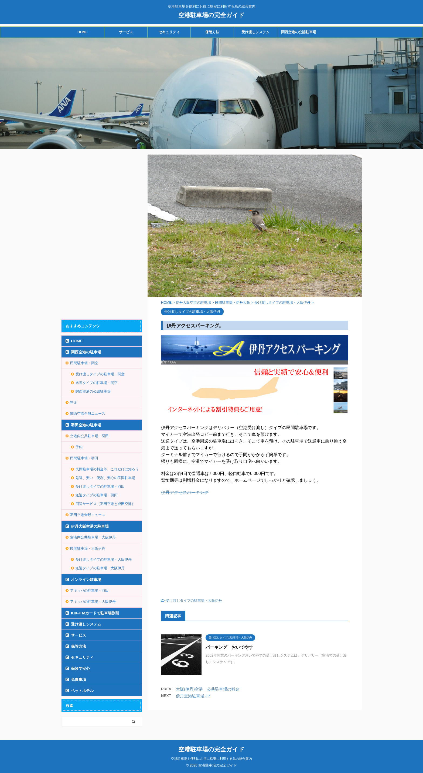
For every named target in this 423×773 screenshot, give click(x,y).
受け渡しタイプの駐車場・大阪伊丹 (194, 600)
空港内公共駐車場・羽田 (89, 436)
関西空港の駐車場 (86, 352)
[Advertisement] (206, 544)
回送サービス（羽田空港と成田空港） (105, 504)
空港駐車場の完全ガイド (211, 14)
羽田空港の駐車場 (86, 425)
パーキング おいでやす (229, 647)
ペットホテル (82, 690)
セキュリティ (169, 32)
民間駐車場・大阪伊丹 (87, 548)
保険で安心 (80, 668)
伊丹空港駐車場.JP (193, 696)
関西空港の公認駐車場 (298, 32)
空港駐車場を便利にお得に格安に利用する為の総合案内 (211, 759)
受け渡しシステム (255, 32)
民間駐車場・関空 (84, 363)
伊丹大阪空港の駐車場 (90, 526)
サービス (126, 32)
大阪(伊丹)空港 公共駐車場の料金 (207, 689)
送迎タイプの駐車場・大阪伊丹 (100, 568)
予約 (79, 447)
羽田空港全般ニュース (87, 515)
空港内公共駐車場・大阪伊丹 (93, 537)
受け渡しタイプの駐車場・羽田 (100, 486)
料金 (73, 402)
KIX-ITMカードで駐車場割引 (95, 613)
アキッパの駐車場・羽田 (89, 590)
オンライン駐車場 (86, 579)
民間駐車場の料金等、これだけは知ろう (107, 469)
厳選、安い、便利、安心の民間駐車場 (105, 478)
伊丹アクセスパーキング (185, 492)
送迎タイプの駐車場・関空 (97, 383)
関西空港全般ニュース (87, 413)
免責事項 (78, 679)
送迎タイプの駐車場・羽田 (97, 495)
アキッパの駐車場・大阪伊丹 (93, 602)
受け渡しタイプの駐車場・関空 (100, 374)
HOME (82, 32)
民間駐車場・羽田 (84, 458)
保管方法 (212, 32)
